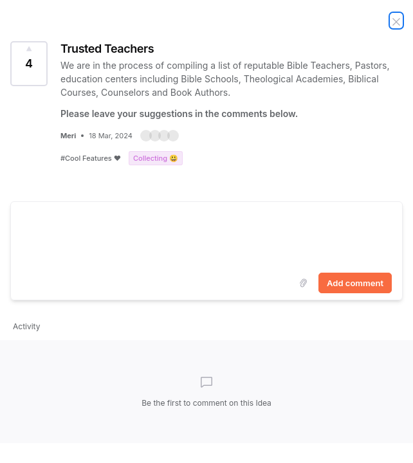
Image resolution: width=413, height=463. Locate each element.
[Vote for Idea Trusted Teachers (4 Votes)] (29, 63)
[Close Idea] (396, 20)
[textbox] (206, 235)
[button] (159, 135)
